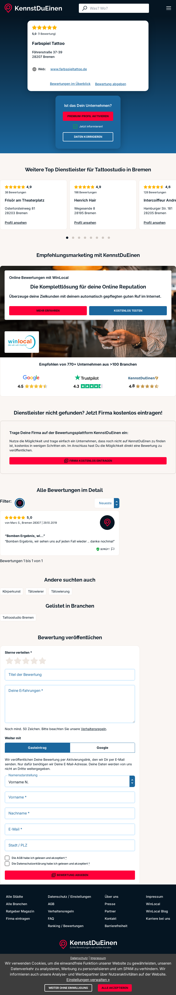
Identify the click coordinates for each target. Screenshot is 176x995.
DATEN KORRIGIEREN (88, 136)
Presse (110, 904)
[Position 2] (73, 238)
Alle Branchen (16, 904)
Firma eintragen (18, 918)
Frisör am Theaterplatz (24, 200)
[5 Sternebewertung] (42, 660)
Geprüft (105, 549)
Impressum (154, 896)
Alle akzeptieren (115, 988)
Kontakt (110, 918)
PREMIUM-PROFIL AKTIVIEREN (88, 116)
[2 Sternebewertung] (17, 660)
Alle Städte (14, 896)
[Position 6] (97, 238)
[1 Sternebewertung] (9, 660)
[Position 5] (91, 238)
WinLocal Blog (157, 911)
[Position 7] (103, 238)
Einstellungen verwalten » (88, 979)
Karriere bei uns (158, 918)
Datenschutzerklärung (31, 863)
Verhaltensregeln (93, 729)
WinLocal (153, 904)
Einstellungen (80, 896)
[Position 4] (85, 238)
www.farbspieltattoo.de (68, 69)
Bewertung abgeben (110, 84)
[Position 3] (79, 238)
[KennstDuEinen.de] (33, 8)
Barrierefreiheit (116, 926)
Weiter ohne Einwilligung (68, 988)
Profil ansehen (23, 223)
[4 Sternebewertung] (34, 660)
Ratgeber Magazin (20, 911)
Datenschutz (57, 896)
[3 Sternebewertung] (26, 660)
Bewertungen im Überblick (70, 84)
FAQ (51, 918)
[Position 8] (109, 238)
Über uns (111, 896)
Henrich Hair (85, 200)
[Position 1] (67, 238)
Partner (110, 911)
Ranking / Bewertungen (65, 926)
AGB (20, 858)
